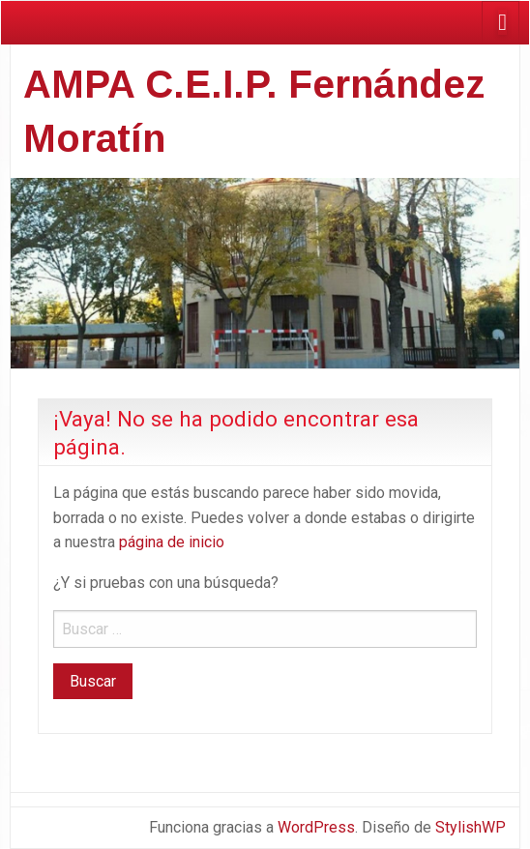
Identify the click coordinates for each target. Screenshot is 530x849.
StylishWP (470, 827)
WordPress (316, 827)
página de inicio (171, 542)
